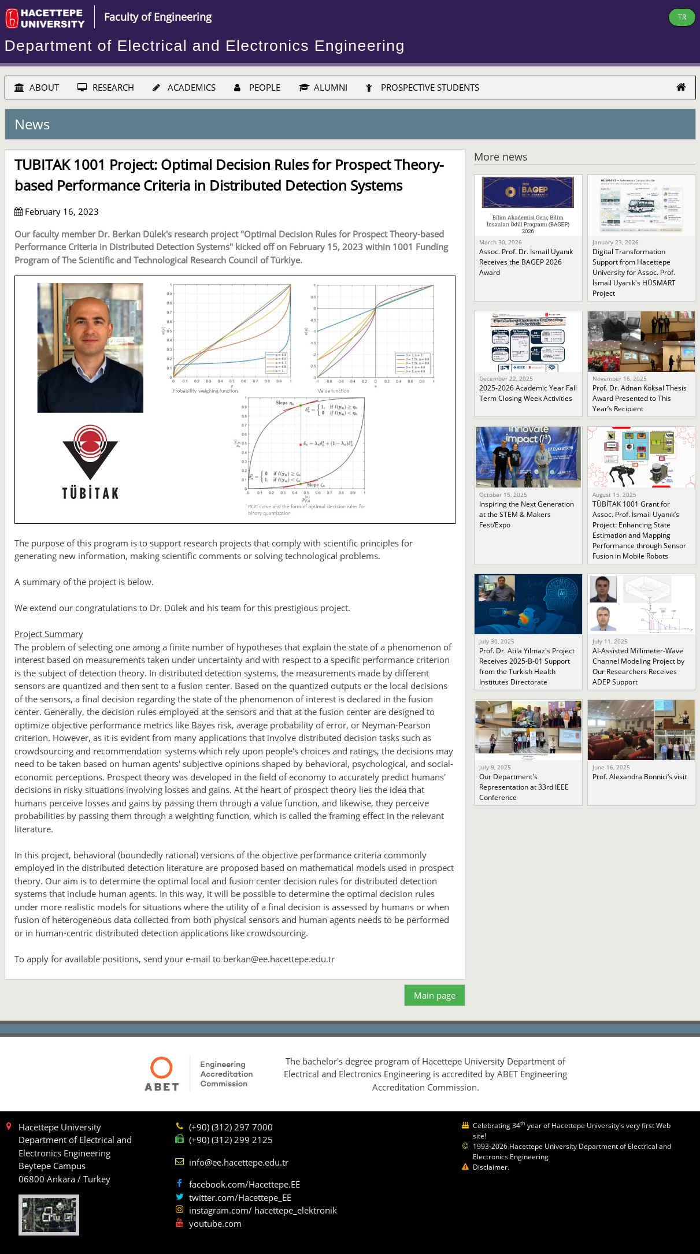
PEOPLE (257, 87)
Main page (434, 995)
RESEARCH (105, 87)
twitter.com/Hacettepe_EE (240, 1197)
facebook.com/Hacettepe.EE (244, 1184)
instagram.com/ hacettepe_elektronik (263, 1210)
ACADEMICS (184, 87)
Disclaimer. (491, 1167)
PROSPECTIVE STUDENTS (422, 87)
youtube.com (215, 1223)
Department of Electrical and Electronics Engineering (205, 45)
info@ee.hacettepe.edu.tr (238, 1162)
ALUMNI (323, 87)
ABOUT (36, 87)
